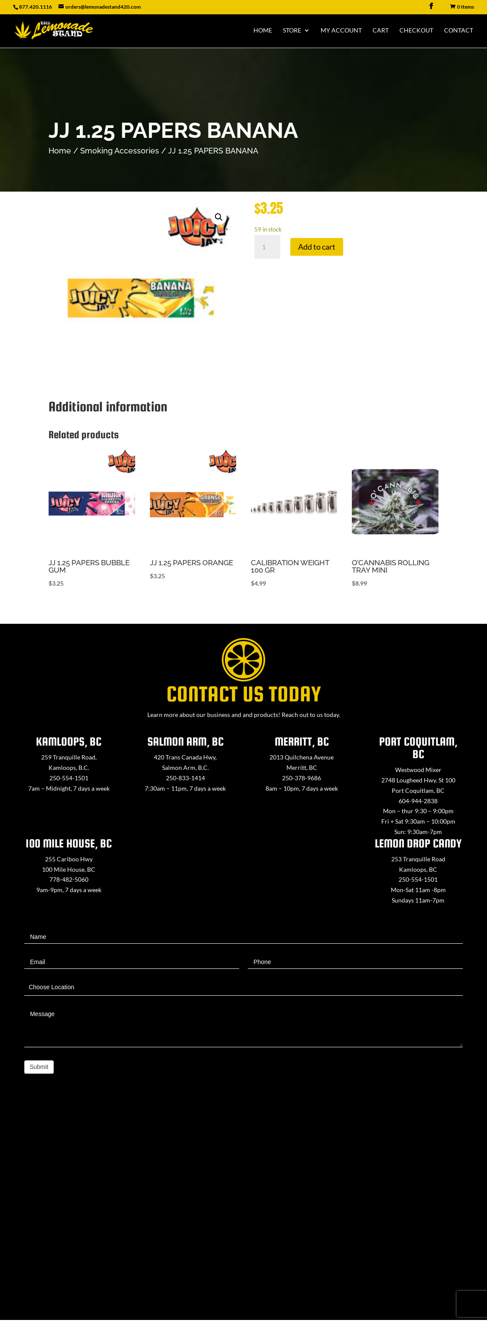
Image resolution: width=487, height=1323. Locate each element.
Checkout (416, 30)
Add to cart (316, 246)
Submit (39, 1066)
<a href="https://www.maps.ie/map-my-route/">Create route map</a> (243, 1212)
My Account (341, 30)
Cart (381, 30)
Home (262, 30)
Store (292, 30)
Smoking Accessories (119, 150)
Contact (458, 30)
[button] (219, 217)
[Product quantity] (267, 247)
